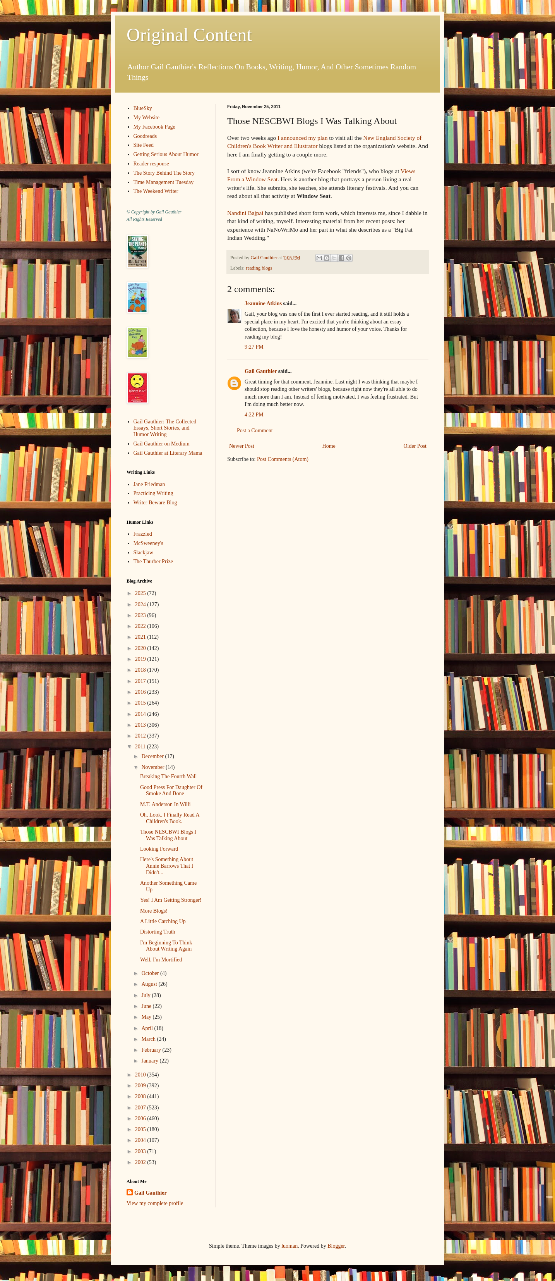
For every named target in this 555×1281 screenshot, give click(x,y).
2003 (141, 1151)
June (146, 1006)
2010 (141, 1075)
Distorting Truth (157, 932)
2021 (141, 637)
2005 (141, 1129)
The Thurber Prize (153, 561)
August (149, 984)
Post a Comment (255, 430)
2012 (141, 736)
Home (329, 446)
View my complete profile (155, 1203)
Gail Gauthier (261, 371)
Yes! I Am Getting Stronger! (171, 900)
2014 (141, 714)
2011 (141, 747)
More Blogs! (154, 911)
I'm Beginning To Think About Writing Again (166, 946)
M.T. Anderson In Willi (165, 804)
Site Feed (144, 145)
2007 (141, 1108)
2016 (141, 692)
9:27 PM (254, 347)
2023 (141, 615)
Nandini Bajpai (245, 213)
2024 (141, 604)
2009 (141, 1085)
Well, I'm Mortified (161, 960)
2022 (141, 626)
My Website (146, 117)
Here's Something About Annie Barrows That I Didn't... (166, 865)
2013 (141, 725)
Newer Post (241, 446)
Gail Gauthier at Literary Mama (168, 453)
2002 (141, 1162)
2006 (141, 1118)
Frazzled (143, 534)
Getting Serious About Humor (166, 154)
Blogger (335, 1246)
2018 (141, 670)
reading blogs (259, 268)
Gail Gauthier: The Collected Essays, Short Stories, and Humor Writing (165, 428)
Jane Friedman (149, 484)
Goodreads (145, 136)
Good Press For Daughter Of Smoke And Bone (171, 790)
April (147, 1028)
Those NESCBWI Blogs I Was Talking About (168, 835)
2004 (141, 1140)
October (150, 973)
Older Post (415, 446)
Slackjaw (143, 552)
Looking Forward (159, 849)
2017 (141, 681)
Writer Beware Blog (155, 503)
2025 (141, 593)
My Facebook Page (154, 127)
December (153, 756)
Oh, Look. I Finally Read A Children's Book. (169, 818)
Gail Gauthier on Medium (162, 444)
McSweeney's (148, 543)
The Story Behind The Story (164, 173)
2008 (141, 1096)
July (146, 995)
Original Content (189, 34)
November (153, 767)
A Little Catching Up (163, 921)
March (149, 1039)
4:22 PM (254, 415)
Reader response (151, 164)
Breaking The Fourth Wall (168, 776)
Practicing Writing (153, 493)
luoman (289, 1246)
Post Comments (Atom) (282, 459)
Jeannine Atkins (263, 303)
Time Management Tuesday (164, 182)
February (151, 1050)
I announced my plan (303, 137)
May (146, 1017)
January (150, 1061)
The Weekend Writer (156, 191)
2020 (141, 648)
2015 (141, 703)
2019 (141, 659)
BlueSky (143, 108)
